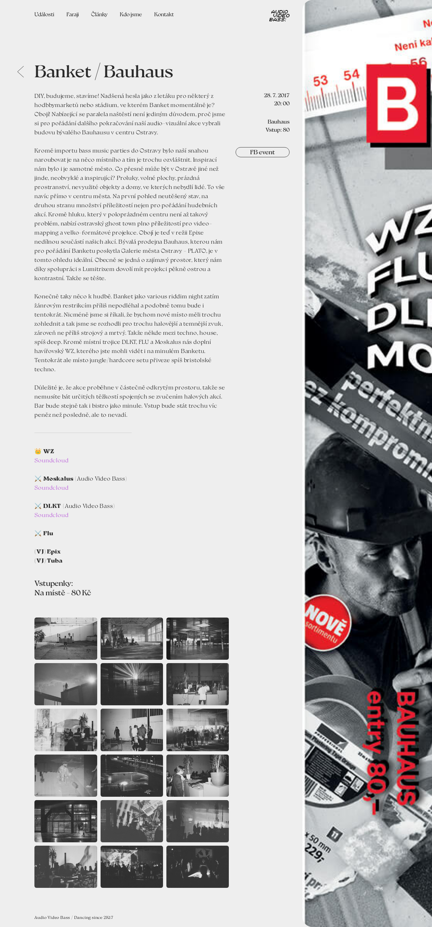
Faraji (72, 14)
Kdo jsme (131, 14)
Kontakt (164, 14)
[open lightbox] (367, 463)
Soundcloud (51, 460)
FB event (262, 152)
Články (99, 14)
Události (44, 14)
